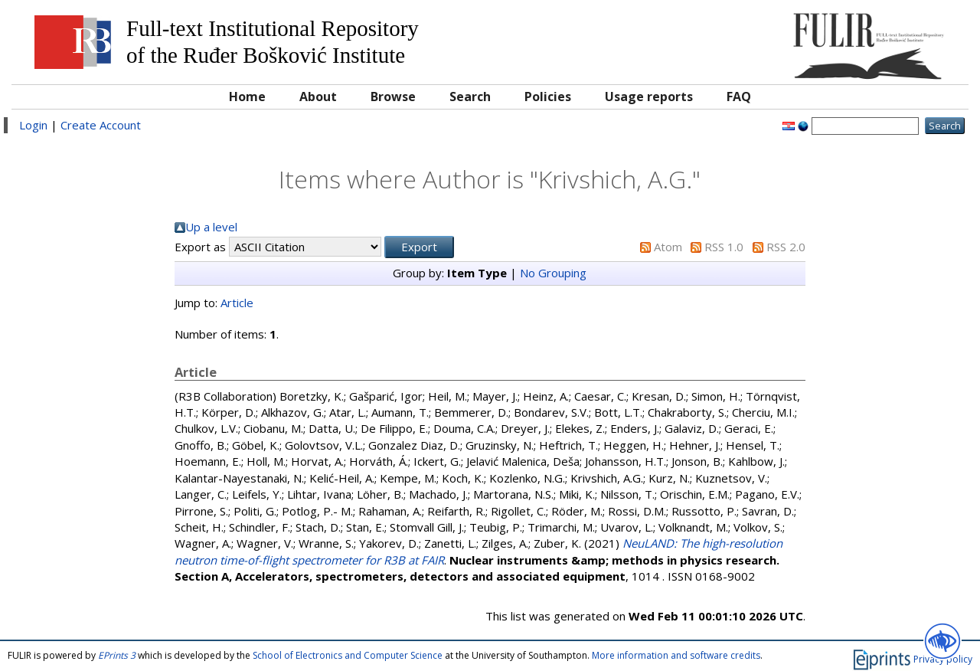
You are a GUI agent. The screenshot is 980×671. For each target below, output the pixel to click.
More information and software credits (676, 655)
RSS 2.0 (785, 246)
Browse (393, 96)
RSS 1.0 (723, 246)
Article (236, 302)
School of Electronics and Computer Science (348, 655)
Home (247, 96)
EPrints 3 (117, 655)
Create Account (100, 125)
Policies (547, 96)
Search (470, 96)
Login (33, 125)
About (318, 96)
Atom (668, 246)
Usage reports (649, 96)
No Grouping (553, 272)
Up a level (211, 226)
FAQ (739, 96)
